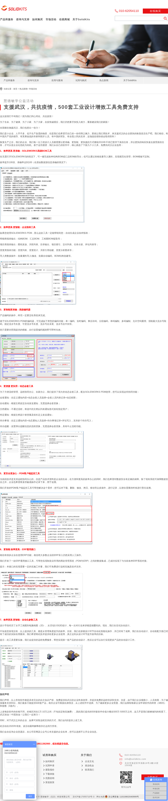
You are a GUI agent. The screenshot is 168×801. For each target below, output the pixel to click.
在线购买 (155, 11)
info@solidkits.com (135, 759)
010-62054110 (129, 11)
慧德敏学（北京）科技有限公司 (14, 8)
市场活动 (33, 89)
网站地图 (100, 797)
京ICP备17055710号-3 (84, 797)
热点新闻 (23, 89)
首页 (15, 89)
